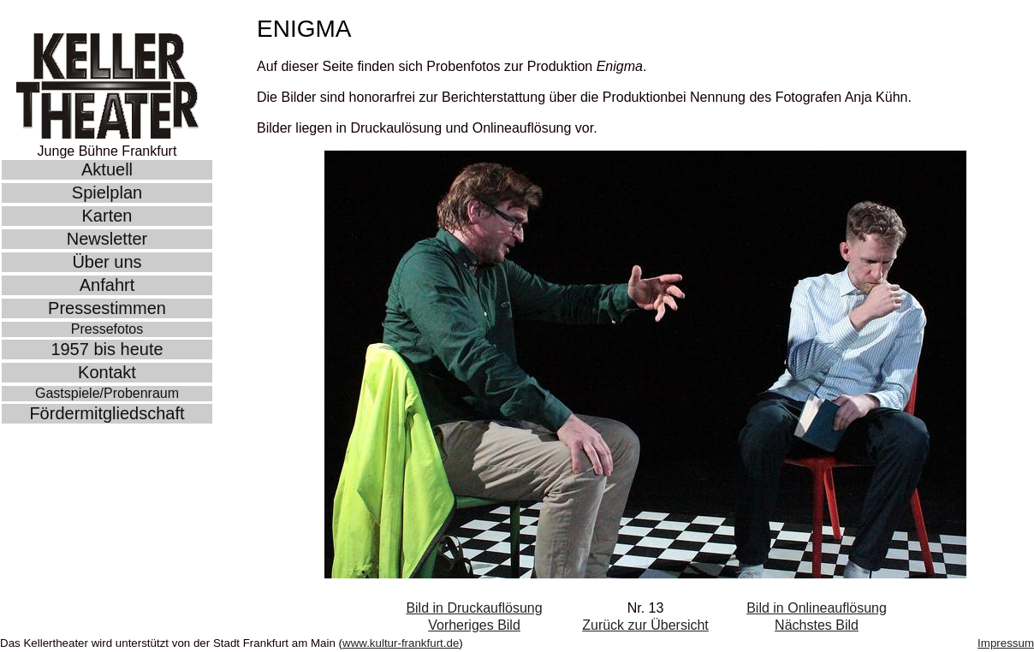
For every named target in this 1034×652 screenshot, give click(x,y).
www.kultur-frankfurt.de (400, 643)
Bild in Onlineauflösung (816, 608)
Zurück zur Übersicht (645, 625)
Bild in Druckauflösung (474, 608)
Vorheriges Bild (474, 625)
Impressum (1006, 643)
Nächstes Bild (817, 625)
